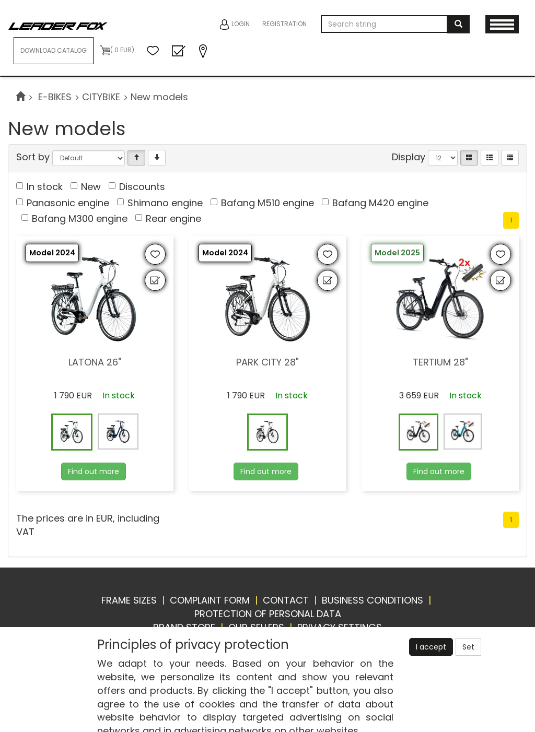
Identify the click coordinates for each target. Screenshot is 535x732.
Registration (284, 23)
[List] (489, 158)
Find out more (93, 471)
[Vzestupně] (136, 158)
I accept (431, 647)
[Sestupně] (157, 158)
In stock (45, 186)
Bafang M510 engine (267, 202)
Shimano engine (165, 202)
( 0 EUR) (117, 50)
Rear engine (173, 218)
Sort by (33, 156)
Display (408, 156)
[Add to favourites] (155, 254)
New (91, 186)
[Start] (20, 96)
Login (235, 24)
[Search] (458, 24)
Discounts (142, 186)
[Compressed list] (510, 158)
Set (468, 647)
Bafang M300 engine (79, 218)
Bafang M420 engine (380, 202)
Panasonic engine (68, 202)
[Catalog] (469, 158)
